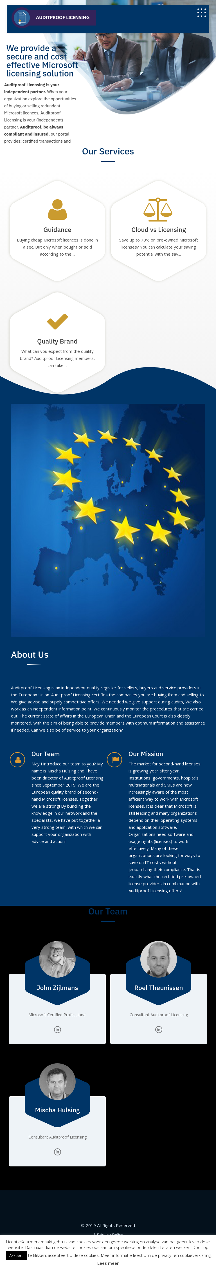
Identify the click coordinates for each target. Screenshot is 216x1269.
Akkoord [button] (16, 1255)
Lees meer (108, 1263)
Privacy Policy (110, 1234)
